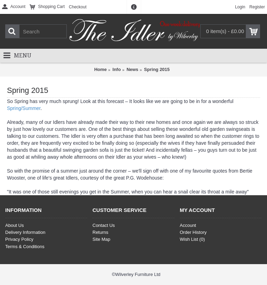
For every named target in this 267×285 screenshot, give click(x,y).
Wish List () (192, 239)
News (132, 69)
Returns (100, 232)
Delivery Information (25, 232)
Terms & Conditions (24, 246)
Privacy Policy (19, 239)
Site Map (101, 239)
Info (117, 69)
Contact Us (103, 225)
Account (188, 225)
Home (100, 69)
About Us (14, 225)
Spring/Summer (23, 108)
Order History (193, 232)
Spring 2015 (157, 69)
